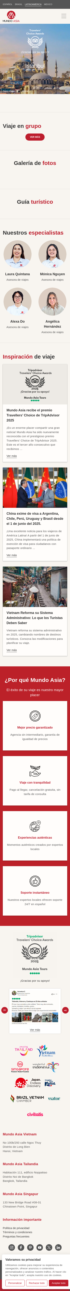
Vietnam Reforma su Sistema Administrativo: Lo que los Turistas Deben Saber (35, 618)
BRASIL (18, 4)
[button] (4, 1010)
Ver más (35, 137)
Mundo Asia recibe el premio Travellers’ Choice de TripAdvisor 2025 (33, 415)
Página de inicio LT (10, 91)
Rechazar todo (37, 1283)
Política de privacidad (16, 1228)
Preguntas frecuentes (16, 1236)
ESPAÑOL (7, 4)
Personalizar (15, 1283)
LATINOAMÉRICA (33, 4)
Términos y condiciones (17, 1232)
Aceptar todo (59, 1283)
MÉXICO (48, 4)
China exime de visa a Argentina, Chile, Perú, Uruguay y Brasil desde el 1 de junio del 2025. (35, 519)
